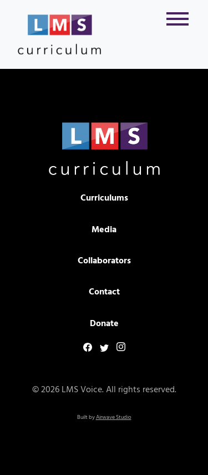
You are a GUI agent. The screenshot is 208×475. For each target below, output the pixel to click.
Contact (104, 292)
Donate (104, 324)
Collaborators (104, 261)
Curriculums (104, 198)
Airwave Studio (113, 417)
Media (104, 230)
